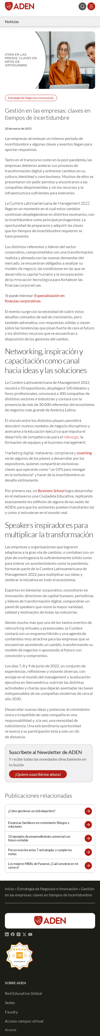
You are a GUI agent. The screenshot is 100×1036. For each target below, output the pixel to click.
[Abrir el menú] (91, 6)
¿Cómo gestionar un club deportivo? (31, 811)
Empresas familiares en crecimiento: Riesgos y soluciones (39, 824)
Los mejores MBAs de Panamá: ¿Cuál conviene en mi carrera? (43, 865)
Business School (51, 490)
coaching (84, 452)
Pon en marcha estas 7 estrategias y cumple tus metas (40, 852)
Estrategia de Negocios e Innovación (31, 98)
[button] (88, 811)
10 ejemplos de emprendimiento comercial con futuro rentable (39, 838)
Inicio (9, 888)
